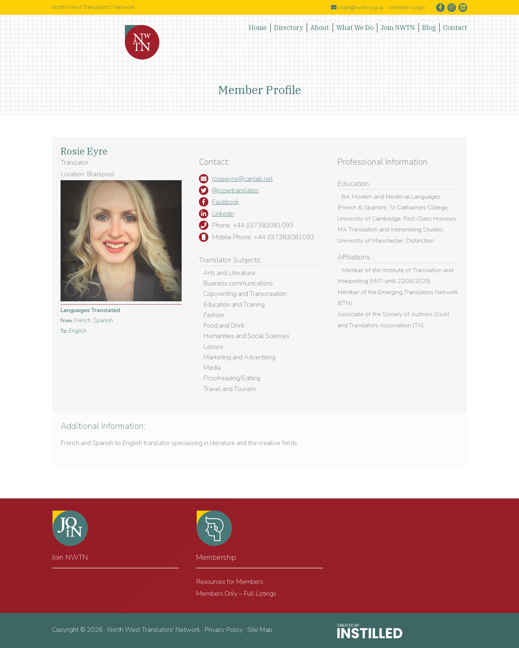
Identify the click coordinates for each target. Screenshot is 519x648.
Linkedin (223, 213)
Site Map (259, 629)
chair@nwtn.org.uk (357, 8)
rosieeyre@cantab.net (242, 178)
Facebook (225, 201)
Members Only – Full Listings (236, 593)
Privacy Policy (223, 629)
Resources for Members (229, 581)
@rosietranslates (235, 190)
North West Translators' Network (142, 42)
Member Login (407, 8)
